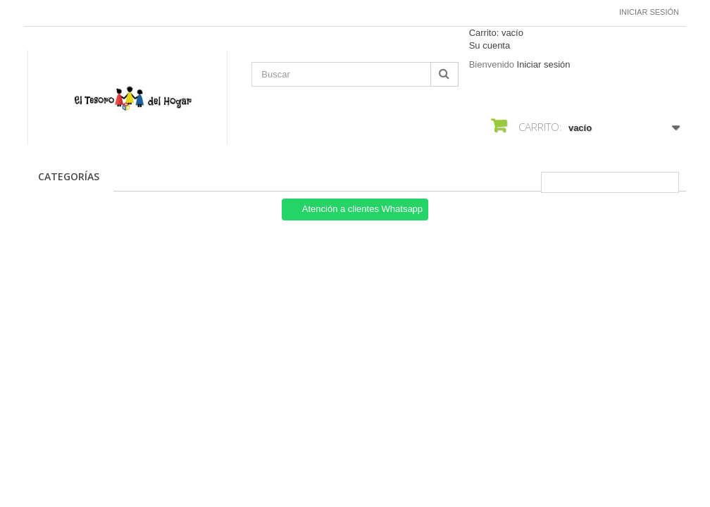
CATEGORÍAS (68, 176)
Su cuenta (490, 45)
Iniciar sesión (649, 12)
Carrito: (496, 32)
